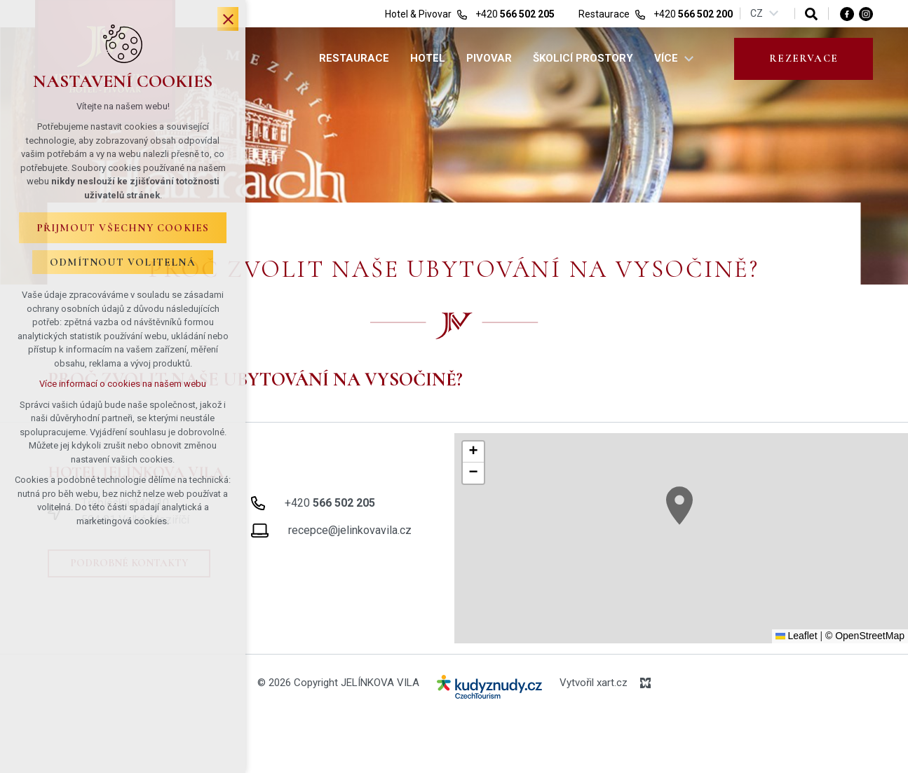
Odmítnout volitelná (123, 262)
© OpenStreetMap (864, 635)
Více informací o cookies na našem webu (122, 383)
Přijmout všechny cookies (123, 227)
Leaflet (796, 635)
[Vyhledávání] (811, 13)
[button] (679, 505)
